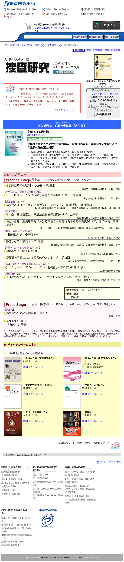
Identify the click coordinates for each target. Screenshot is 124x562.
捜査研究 (52, 45)
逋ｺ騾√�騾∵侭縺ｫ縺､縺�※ (16, 524)
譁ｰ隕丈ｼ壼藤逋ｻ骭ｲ (94, 9)
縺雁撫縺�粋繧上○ (94, 13)
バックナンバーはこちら (105, 93)
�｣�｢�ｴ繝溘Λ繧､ (11, 493)
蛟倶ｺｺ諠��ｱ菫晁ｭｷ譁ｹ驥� (80, 471)
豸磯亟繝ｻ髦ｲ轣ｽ (10, 475)
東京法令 (15, 45)
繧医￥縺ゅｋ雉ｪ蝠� (56, 13)
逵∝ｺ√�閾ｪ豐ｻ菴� (11, 479)
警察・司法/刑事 (112, 50)
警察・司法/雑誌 (94, 50)
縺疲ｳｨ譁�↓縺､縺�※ (57, 9)
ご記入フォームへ (66, 110)
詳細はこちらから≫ (33, 367)
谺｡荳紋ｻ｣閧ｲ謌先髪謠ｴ (77, 485)
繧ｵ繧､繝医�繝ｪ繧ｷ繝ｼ (77, 496)
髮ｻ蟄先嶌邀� (8, 486)
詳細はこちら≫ (36, 135)
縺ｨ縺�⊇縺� (21, 9)
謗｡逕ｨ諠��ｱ (40, 478)
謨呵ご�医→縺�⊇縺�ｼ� (15, 482)
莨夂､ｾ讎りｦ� (40, 474)
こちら (104, 442)
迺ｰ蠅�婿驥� (72, 475)
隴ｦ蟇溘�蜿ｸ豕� (10, 471)
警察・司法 (33, 45)
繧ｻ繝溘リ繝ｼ (8, 490)
